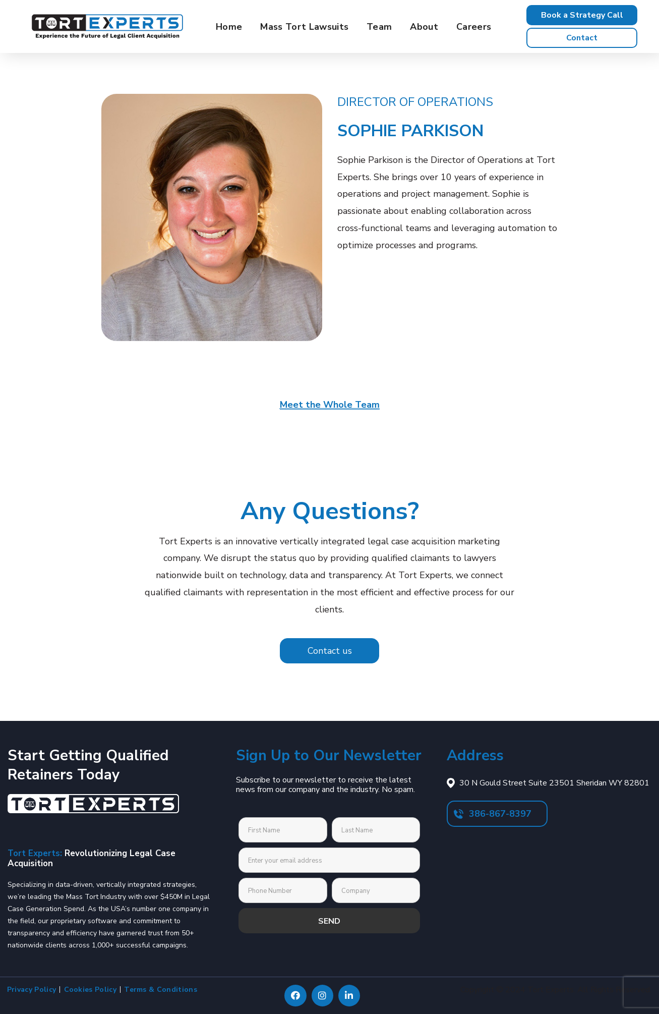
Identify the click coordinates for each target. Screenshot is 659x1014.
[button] (581, 15)
